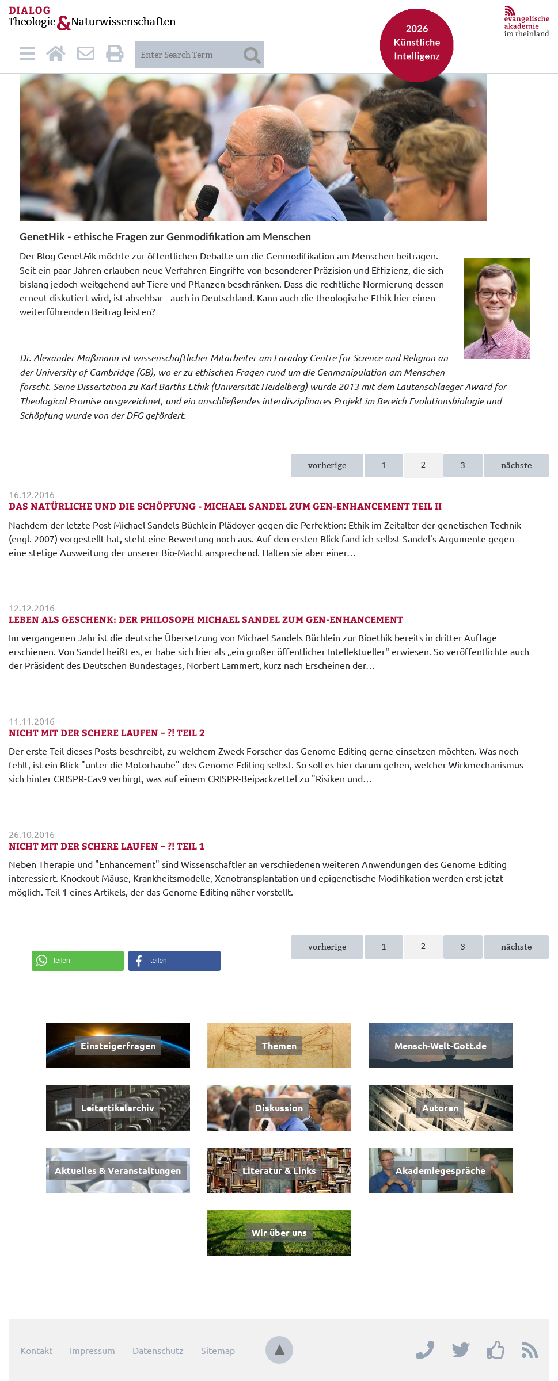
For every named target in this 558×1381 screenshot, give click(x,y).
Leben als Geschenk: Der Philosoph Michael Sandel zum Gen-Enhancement (206, 619)
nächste (516, 465)
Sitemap (218, 1350)
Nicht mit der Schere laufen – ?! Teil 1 (106, 846)
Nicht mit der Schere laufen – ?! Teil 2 (107, 732)
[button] (78, 961)
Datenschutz (158, 1350)
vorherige (327, 465)
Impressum (92, 1350)
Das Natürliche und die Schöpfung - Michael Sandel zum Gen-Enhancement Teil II (225, 506)
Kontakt (36, 1350)
